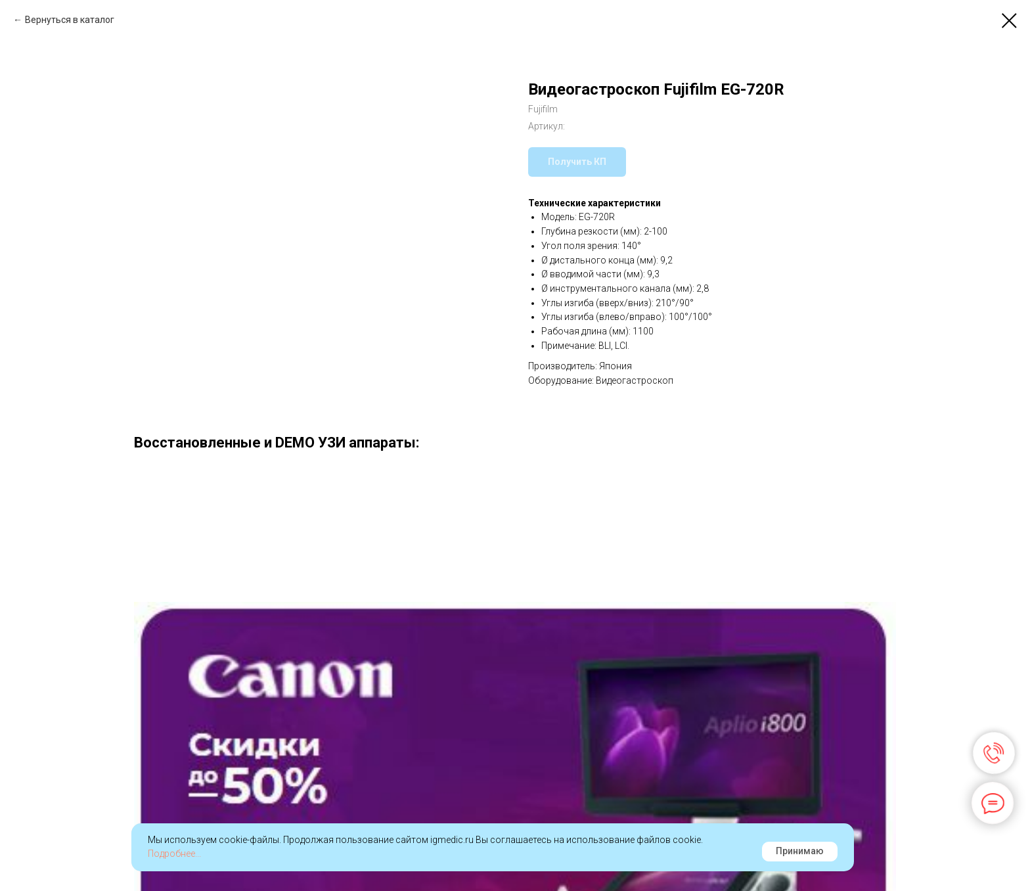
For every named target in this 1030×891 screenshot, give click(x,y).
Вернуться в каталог (69, 19)
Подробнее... (174, 853)
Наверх (984, 860)
